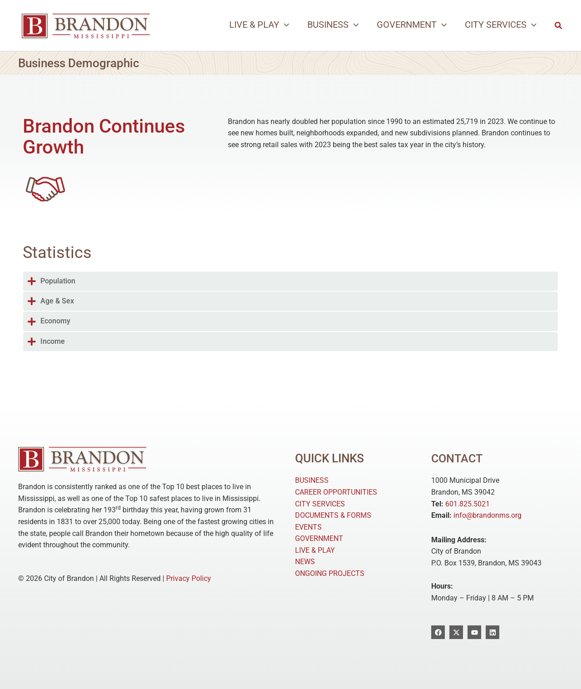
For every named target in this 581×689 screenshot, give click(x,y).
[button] (259, 24)
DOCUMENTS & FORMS (333, 515)
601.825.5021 (467, 504)
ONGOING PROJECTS (329, 573)
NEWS (305, 561)
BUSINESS (312, 480)
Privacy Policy (188, 578)
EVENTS (308, 527)
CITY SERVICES (320, 504)
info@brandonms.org (487, 515)
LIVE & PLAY (315, 550)
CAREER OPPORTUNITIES (336, 492)
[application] (284, 24)
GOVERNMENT (319, 538)
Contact (458, 458)
